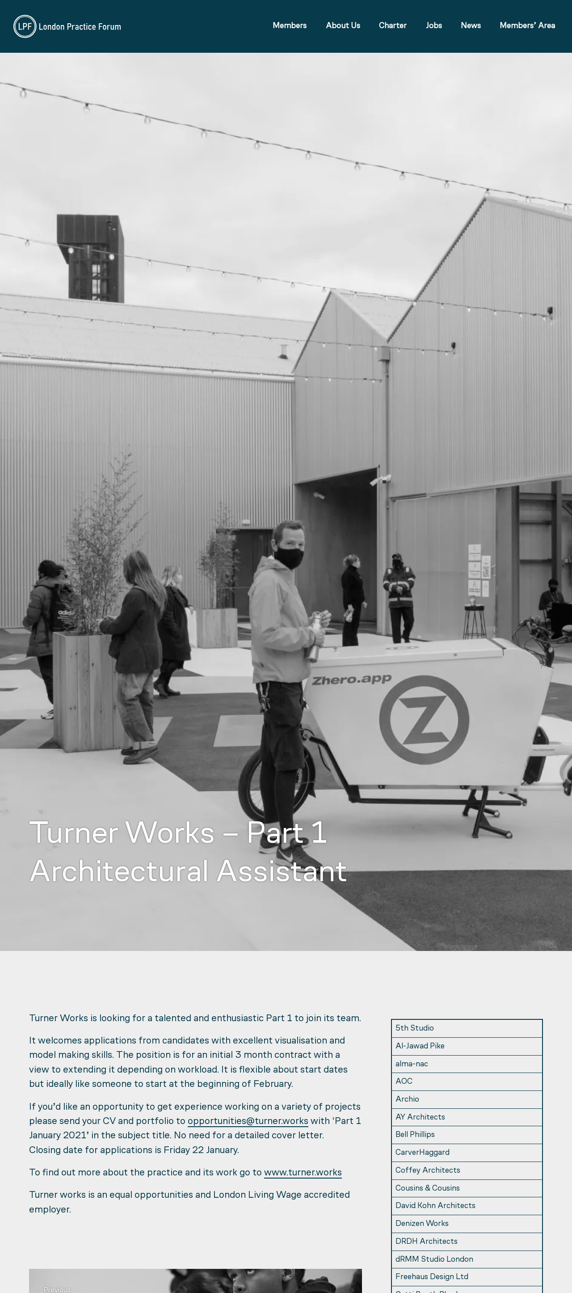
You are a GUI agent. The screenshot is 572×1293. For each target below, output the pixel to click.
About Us (341, 27)
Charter (391, 27)
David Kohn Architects (435, 1206)
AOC (403, 1082)
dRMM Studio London (434, 1259)
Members (289, 27)
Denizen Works (422, 1224)
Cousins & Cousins (427, 1188)
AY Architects (420, 1117)
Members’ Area (526, 27)
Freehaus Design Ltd (431, 1277)
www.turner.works (303, 1173)
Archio (407, 1099)
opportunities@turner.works (248, 1121)
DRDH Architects (426, 1242)
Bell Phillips (415, 1135)
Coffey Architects (427, 1171)
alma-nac (411, 1064)
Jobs (433, 27)
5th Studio (414, 1028)
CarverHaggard (422, 1153)
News (469, 27)
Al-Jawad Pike (420, 1046)
